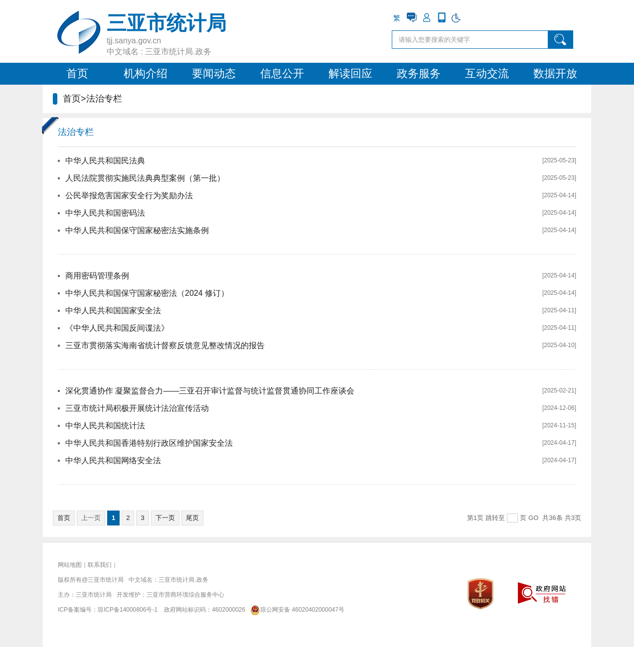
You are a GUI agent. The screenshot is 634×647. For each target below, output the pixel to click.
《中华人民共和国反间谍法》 (117, 328)
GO (533, 517)
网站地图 (70, 564)
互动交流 (487, 73)
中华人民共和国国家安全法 (113, 310)
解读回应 (350, 73)
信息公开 (282, 73)
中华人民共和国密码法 (105, 213)
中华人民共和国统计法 (105, 425)
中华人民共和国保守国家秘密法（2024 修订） (147, 293)
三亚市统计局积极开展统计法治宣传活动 (137, 408)
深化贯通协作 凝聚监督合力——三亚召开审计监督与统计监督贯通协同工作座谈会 (209, 391)
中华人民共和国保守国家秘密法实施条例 (137, 230)
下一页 (165, 517)
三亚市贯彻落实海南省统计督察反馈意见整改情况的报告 (165, 345)
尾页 (192, 517)
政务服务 (419, 73)
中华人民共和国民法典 (105, 160)
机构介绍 (145, 73)
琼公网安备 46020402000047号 (295, 609)
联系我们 (100, 564)
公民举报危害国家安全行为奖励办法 (129, 195)
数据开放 (555, 73)
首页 (77, 73)
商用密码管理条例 (97, 275)
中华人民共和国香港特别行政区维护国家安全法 (149, 443)
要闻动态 (214, 73)
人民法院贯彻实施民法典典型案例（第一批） (145, 178)
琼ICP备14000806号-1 (128, 609)
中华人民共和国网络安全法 (113, 460)
